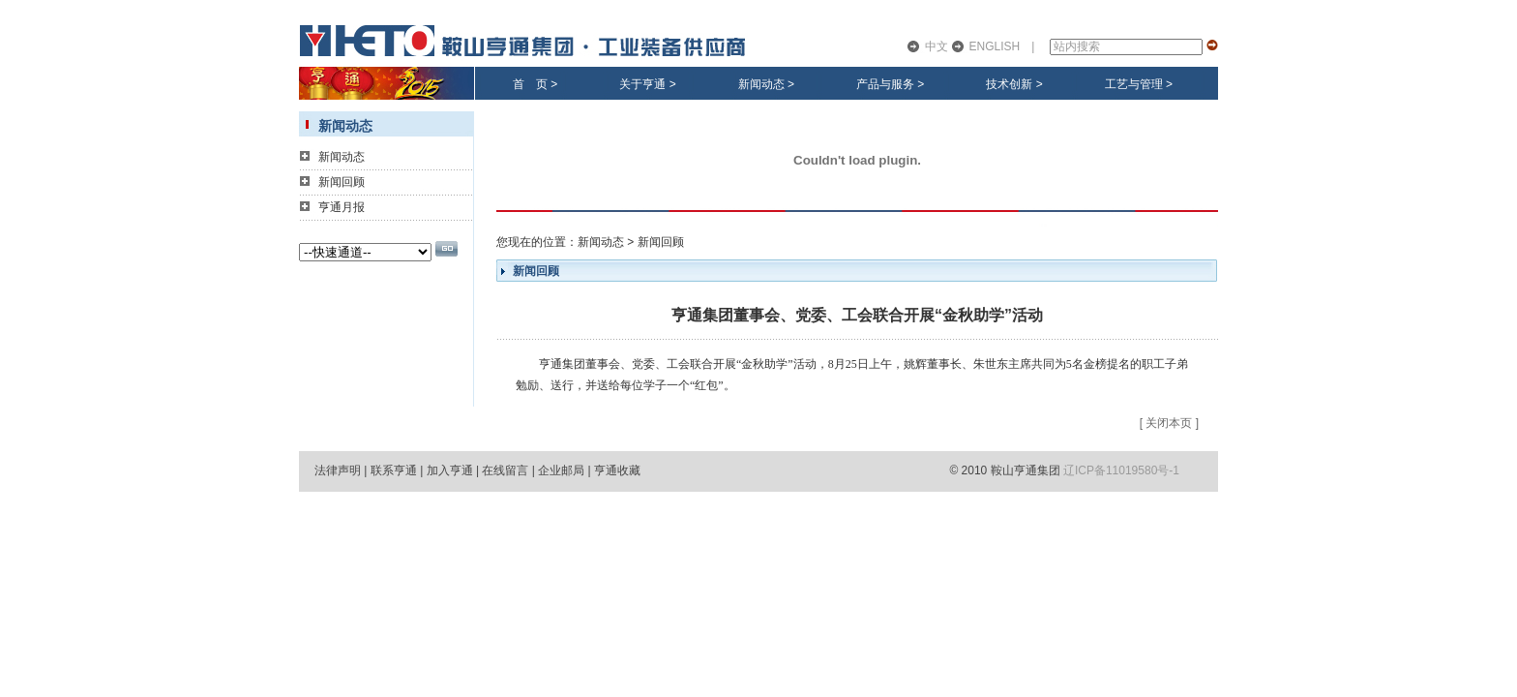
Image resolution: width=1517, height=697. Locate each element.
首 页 (530, 84)
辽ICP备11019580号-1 (1121, 470)
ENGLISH (995, 46)
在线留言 (505, 470)
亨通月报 (341, 207)
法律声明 (337, 470)
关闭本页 (1168, 423)
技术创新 (1009, 84)
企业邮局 (561, 470)
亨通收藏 (617, 470)
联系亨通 (394, 470)
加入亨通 (450, 470)
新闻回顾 (341, 182)
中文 (936, 46)
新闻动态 (761, 84)
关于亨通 (642, 84)
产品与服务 (885, 84)
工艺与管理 (1134, 84)
